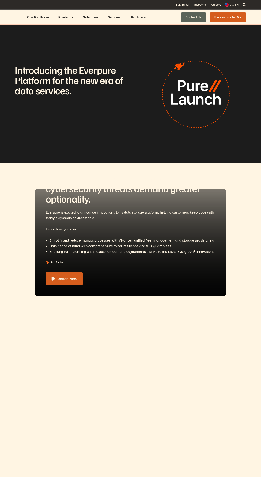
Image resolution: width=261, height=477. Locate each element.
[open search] (244, 5)
